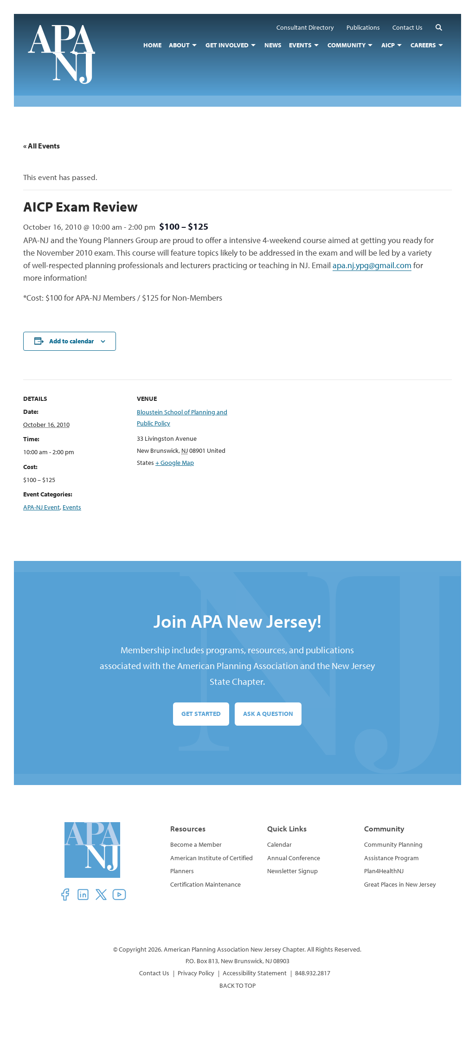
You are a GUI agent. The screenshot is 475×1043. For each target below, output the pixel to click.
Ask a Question (268, 713)
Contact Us (154, 973)
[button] (438, 27)
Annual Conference (293, 858)
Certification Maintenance (205, 884)
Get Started (201, 713)
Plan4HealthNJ (384, 871)
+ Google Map (174, 462)
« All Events (41, 145)
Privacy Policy (196, 973)
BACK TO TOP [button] (237, 985)
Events (72, 507)
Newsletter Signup (292, 871)
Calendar (279, 844)
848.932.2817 (312, 973)
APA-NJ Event (41, 507)
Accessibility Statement (255, 973)
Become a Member (196, 844)
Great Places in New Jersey (400, 884)
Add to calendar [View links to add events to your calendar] (71, 341)
